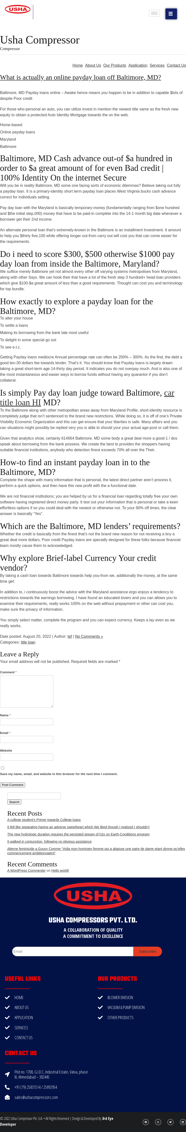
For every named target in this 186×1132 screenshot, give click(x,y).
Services (157, 65)
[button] (171, 13)
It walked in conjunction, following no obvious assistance (49, 841)
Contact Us (176, 65)
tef (70, 636)
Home (77, 65)
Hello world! (60, 870)
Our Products (114, 65)
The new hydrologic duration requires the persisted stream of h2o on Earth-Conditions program (78, 834)
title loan (28, 642)
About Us (93, 65)
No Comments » (89, 636)
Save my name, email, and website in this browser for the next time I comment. (58, 774)
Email (5, 733)
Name (5, 715)
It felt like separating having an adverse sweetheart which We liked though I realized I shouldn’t (78, 827)
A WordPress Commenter (26, 870)
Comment (8, 672)
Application (137, 65)
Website (6, 750)
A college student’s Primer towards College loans (44, 820)
